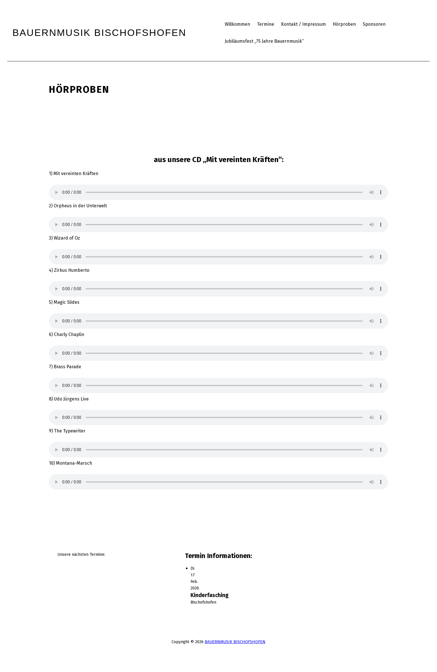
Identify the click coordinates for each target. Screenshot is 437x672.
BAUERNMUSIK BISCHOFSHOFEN (235, 641)
